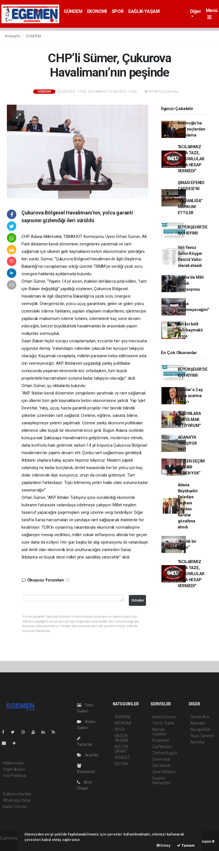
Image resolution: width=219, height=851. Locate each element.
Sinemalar (161, 759)
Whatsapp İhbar (17, 800)
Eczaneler (161, 740)
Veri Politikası (14, 775)
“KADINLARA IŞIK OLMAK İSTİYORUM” (189, 419)
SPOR (117, 11)
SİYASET (123, 757)
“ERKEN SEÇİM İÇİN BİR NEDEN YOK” (191, 467)
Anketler (197, 723)
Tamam (186, 845)
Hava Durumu (164, 717)
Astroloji (197, 742)
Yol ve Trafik (163, 723)
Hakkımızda (13, 763)
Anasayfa (13, 36)
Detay (164, 845)
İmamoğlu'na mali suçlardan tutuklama (191, 129)
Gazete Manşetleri (161, 780)
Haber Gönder (15, 806)
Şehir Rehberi (164, 772)
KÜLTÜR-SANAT (122, 749)
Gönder (137, 600)
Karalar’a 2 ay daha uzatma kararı (190, 395)
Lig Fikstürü (162, 746)
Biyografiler (200, 729)
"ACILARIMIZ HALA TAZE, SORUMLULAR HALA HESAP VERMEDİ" (191, 159)
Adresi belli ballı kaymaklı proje (190, 330)
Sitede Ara (199, 717)
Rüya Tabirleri (202, 735)
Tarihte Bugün (164, 753)
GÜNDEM (73, 11)
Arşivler (88, 755)
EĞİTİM (121, 764)
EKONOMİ (97, 11)
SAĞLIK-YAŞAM (143, 11)
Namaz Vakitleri (159, 731)
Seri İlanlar (161, 765)
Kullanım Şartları (17, 794)
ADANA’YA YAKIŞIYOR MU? (187, 443)
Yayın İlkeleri (14, 769)
